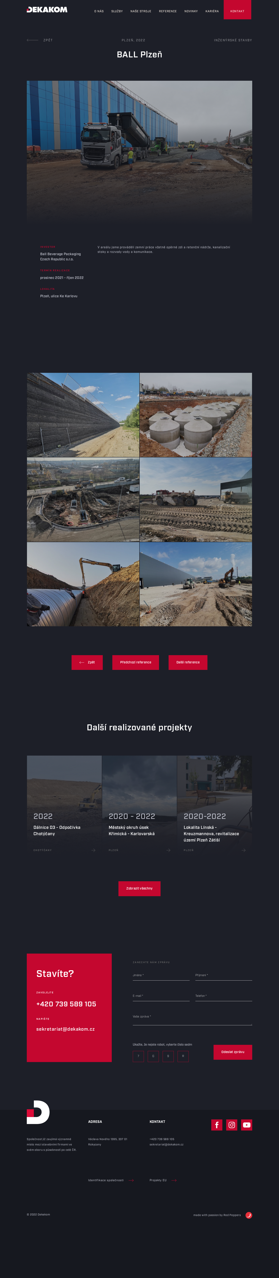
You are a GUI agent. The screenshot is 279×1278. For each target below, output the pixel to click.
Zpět (40, 40)
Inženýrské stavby (233, 40)
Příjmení (200, 975)
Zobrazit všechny (139, 888)
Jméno (137, 975)
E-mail (137, 996)
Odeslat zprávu (232, 1052)
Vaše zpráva (141, 1017)
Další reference (188, 662)
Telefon (200, 996)
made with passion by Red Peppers (222, 1215)
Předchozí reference (135, 662)
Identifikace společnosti (111, 1180)
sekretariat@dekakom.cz (65, 1029)
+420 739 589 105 (66, 1004)
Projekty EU (163, 1180)
